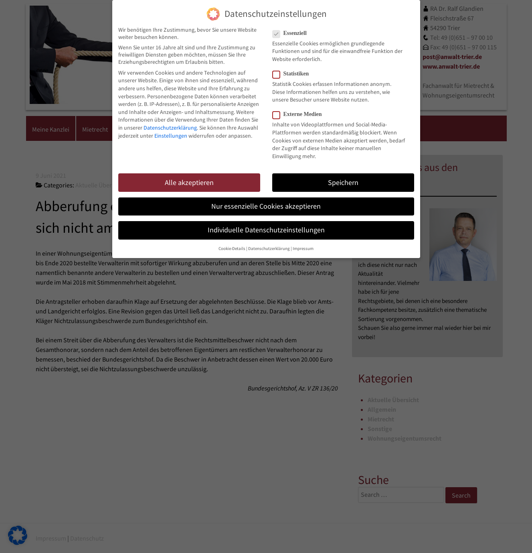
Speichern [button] (343, 177)
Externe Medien (299, 109)
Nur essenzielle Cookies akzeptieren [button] (266, 201)
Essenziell (292, 28)
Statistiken (293, 68)
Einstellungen (170, 130)
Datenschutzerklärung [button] (269, 243)
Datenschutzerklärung (170, 122)
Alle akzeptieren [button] (189, 177)
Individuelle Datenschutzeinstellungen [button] (266, 224)
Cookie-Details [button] (231, 243)
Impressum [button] (303, 243)
